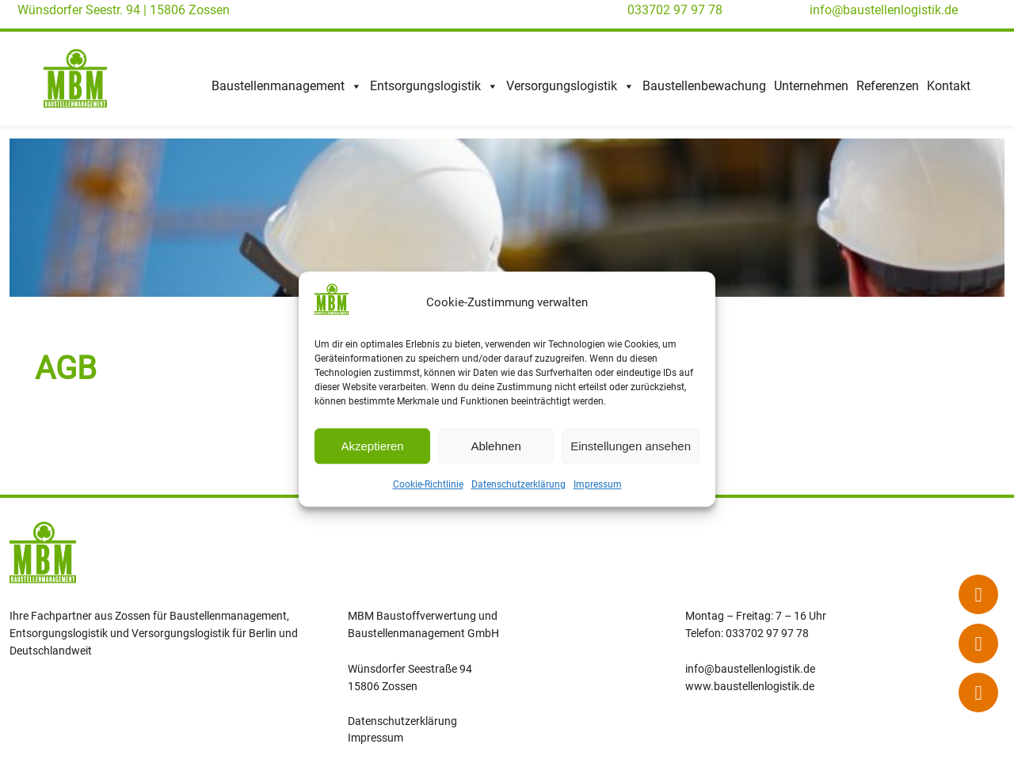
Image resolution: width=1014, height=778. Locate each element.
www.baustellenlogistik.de (749, 686)
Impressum (598, 485)
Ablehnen (495, 446)
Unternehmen (811, 85)
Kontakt (948, 85)
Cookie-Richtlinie (428, 485)
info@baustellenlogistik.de (884, 9)
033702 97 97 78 (674, 9)
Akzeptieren (372, 446)
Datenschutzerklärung (518, 485)
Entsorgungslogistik (434, 86)
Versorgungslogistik (570, 86)
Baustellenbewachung (704, 85)
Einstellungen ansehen (630, 446)
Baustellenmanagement (287, 86)
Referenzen (887, 85)
